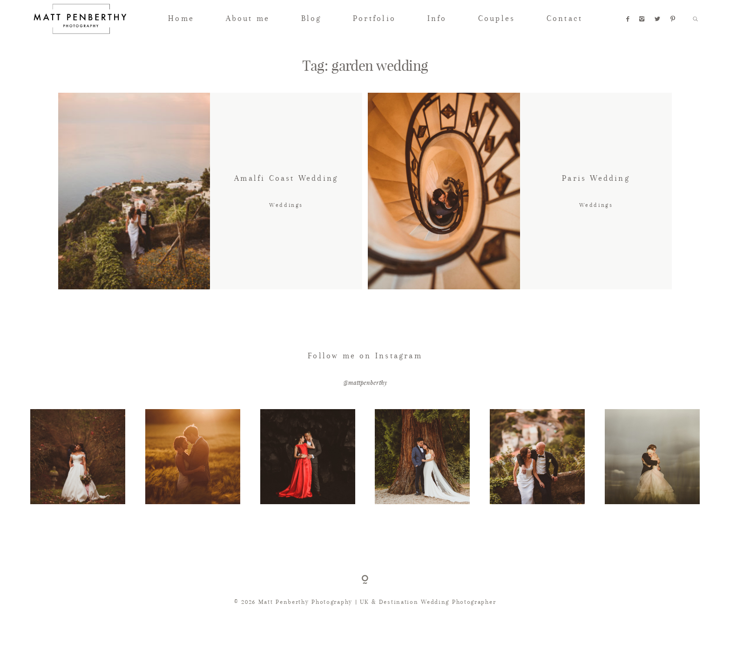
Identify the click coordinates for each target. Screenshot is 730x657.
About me (248, 18)
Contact (564, 18)
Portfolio (374, 18)
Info (437, 18)
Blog (311, 18)
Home (181, 18)
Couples (496, 18)
